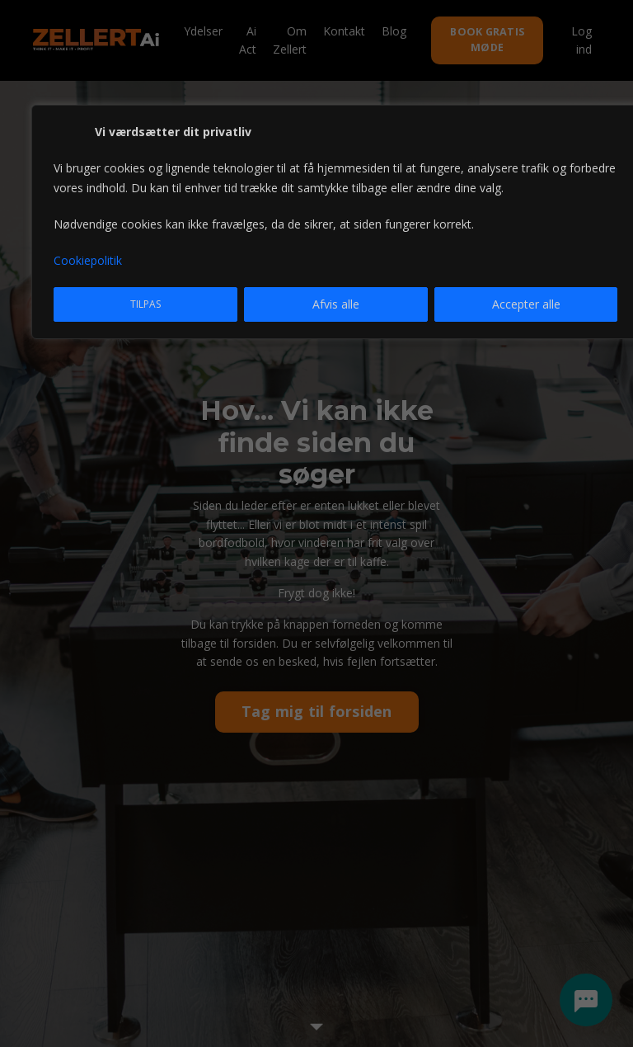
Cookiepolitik (88, 260)
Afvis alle (335, 304)
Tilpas (145, 304)
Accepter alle (526, 304)
